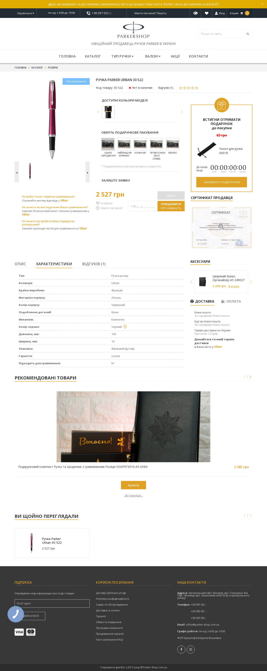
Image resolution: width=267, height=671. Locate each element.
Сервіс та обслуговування (112, 604)
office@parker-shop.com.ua (202, 624)
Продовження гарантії (110, 634)
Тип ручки (122, 56)
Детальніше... (44, 495)
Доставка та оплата (108, 610)
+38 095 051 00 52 (201, 611)
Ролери (53, 67)
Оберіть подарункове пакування (129, 132)
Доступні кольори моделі (125, 100)
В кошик (233, 286)
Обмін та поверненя (108, 622)
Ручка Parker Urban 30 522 (52, 540)
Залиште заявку (115, 180)
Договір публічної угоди (111, 593)
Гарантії (101, 616)
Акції (175, 56)
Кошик (239, 13)
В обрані (106, 203)
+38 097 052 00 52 (103, 13)
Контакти (198, 56)
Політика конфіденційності (112, 599)
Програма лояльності (109, 628)
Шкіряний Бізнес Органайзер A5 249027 (228, 278)
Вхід (222, 13)
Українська (25, 13)
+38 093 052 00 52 (201, 618)
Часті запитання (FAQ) (109, 639)
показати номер (103, 13)
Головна (67, 56)
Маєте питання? (112, 208)
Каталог (93, 56)
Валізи (152, 56)
